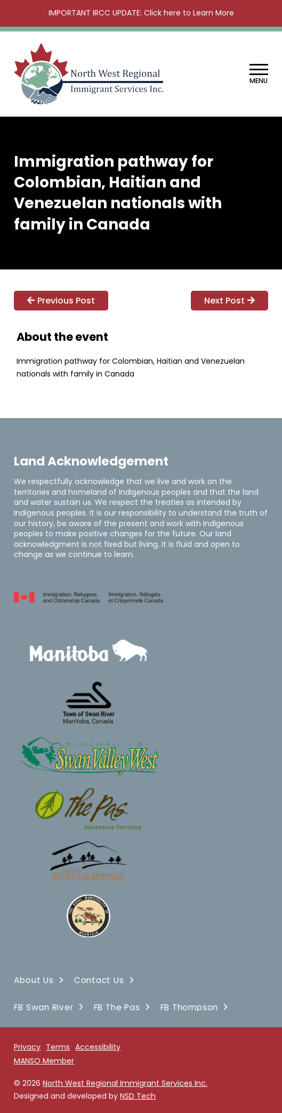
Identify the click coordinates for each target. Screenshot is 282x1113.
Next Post (229, 300)
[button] (258, 74)
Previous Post (61, 300)
